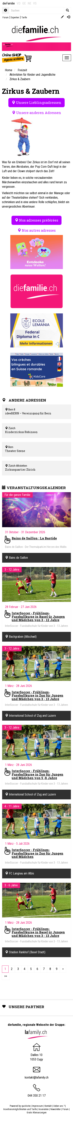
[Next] (63, 969)
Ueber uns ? (59, 1106)
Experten (15, 17)
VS (35, 3)
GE (24, 3)
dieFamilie (9, 3)
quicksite (25, 1106)
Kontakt (48, 1106)
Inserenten (44, 1109)
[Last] (6, 976)
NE (29, 3)
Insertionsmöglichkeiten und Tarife (20, 1109)
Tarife (24, 17)
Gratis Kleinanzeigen (37, 1112)
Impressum (37, 1106)
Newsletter (55, 1109)
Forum (6, 17)
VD (18, 3)
